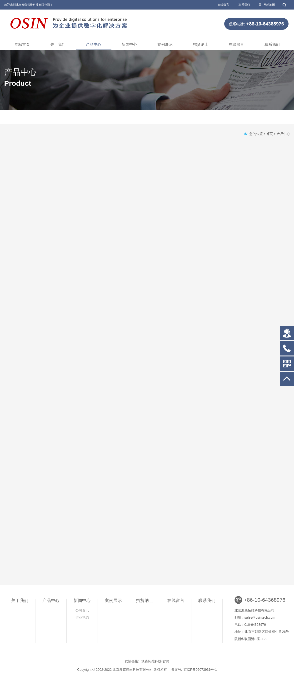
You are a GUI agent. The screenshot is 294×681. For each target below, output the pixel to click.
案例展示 (165, 44)
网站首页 (22, 44)
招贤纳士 (200, 44)
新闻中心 (129, 44)
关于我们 (57, 44)
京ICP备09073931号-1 (200, 669)
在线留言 (223, 4)
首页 (269, 134)
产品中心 (93, 44)
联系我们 (244, 4)
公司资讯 (82, 610)
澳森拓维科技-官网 (155, 661)
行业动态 (82, 617)
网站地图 (269, 4)
